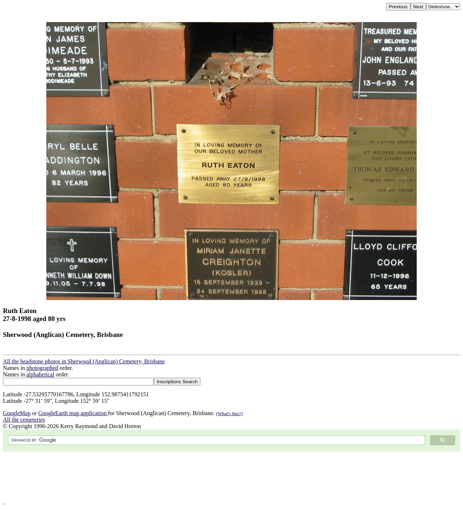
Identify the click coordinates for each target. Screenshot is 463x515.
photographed (42, 368)
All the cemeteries (24, 420)
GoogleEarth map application (73, 413)
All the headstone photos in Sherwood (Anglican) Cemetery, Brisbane (84, 361)
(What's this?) (229, 413)
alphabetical (40, 374)
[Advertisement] (220, 477)
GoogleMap (16, 413)
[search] (216, 440)
